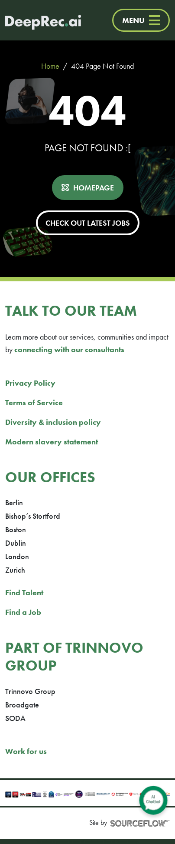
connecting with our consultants (69, 349)
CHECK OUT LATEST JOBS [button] (87, 223)
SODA (15, 718)
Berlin (14, 502)
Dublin (15, 543)
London (17, 556)
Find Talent (24, 592)
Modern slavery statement (51, 442)
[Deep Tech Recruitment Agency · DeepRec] (34, 20)
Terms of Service (34, 402)
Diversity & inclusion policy (53, 422)
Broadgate (22, 705)
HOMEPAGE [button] (93, 188)
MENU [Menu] (141, 20)
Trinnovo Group (30, 691)
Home (50, 66)
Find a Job (23, 612)
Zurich (15, 570)
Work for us (26, 751)
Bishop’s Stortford (32, 516)
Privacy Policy (30, 383)
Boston (15, 529)
